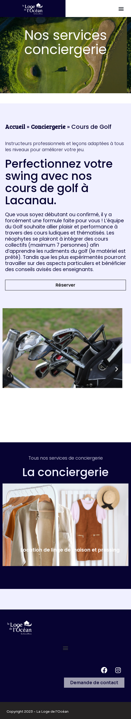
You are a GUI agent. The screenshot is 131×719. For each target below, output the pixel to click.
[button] (121, 8)
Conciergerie (48, 126)
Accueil (15, 126)
